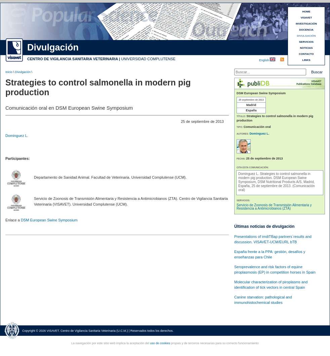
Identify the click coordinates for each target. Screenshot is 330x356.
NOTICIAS (306, 47)
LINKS (306, 60)
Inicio (8, 72)
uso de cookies (160, 343)
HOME (306, 11)
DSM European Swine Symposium (49, 220)
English (264, 60)
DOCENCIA (306, 29)
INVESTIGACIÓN (306, 23)
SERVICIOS (306, 41)
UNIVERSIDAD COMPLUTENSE (148, 59)
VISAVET (306, 17)
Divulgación (23, 72)
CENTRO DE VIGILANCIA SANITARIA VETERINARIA (72, 59)
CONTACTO (306, 54)
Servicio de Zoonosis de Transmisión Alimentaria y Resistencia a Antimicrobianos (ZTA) (274, 206)
